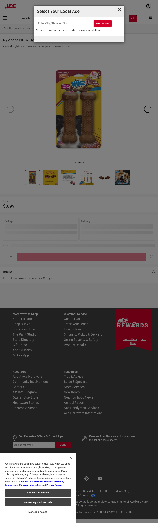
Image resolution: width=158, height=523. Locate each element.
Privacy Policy (53, 485)
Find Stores (102, 23)
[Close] (71, 458)
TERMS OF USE (25, 481)
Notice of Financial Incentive (48, 481)
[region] (38, 488)
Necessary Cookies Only (38, 502)
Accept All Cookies (38, 492)
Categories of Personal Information (23, 485)
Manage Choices (37, 512)
